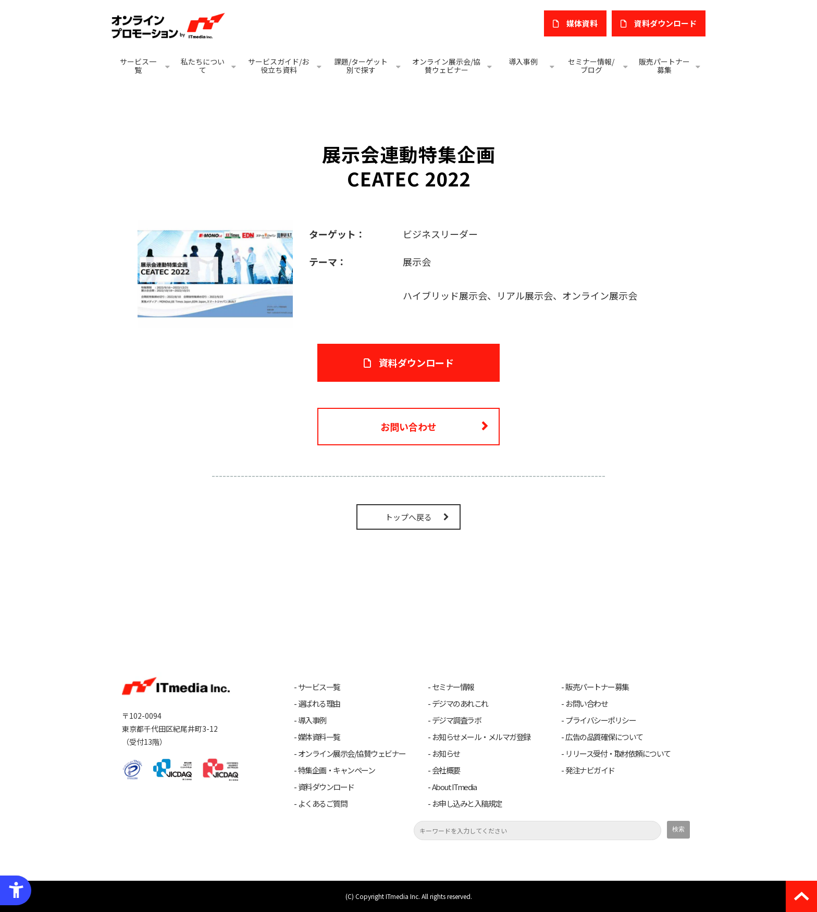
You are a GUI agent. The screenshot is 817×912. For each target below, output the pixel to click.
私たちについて (203, 65)
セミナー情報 (453, 687)
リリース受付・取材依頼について (618, 753)
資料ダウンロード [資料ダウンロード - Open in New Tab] (416, 362)
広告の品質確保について (604, 737)
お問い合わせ (408, 426)
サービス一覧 (138, 65)
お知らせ (446, 753)
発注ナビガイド (590, 770)
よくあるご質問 (323, 803)
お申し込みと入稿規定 (467, 803)
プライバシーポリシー (600, 720)
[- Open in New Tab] (215, 272)
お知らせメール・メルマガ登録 (481, 737)
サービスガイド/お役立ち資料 (278, 65)
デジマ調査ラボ (456, 720)
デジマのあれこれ (460, 703)
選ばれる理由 (319, 703)
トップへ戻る (408, 516)
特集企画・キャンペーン (336, 770)
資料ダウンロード (326, 787)
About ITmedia (454, 787)
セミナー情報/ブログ (591, 65)
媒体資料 (582, 23)
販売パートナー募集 (664, 65)
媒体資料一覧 (319, 737)
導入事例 (523, 61)
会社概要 (446, 770)
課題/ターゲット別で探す (361, 65)
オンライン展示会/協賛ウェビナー (446, 65)
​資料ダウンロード (665, 23)
